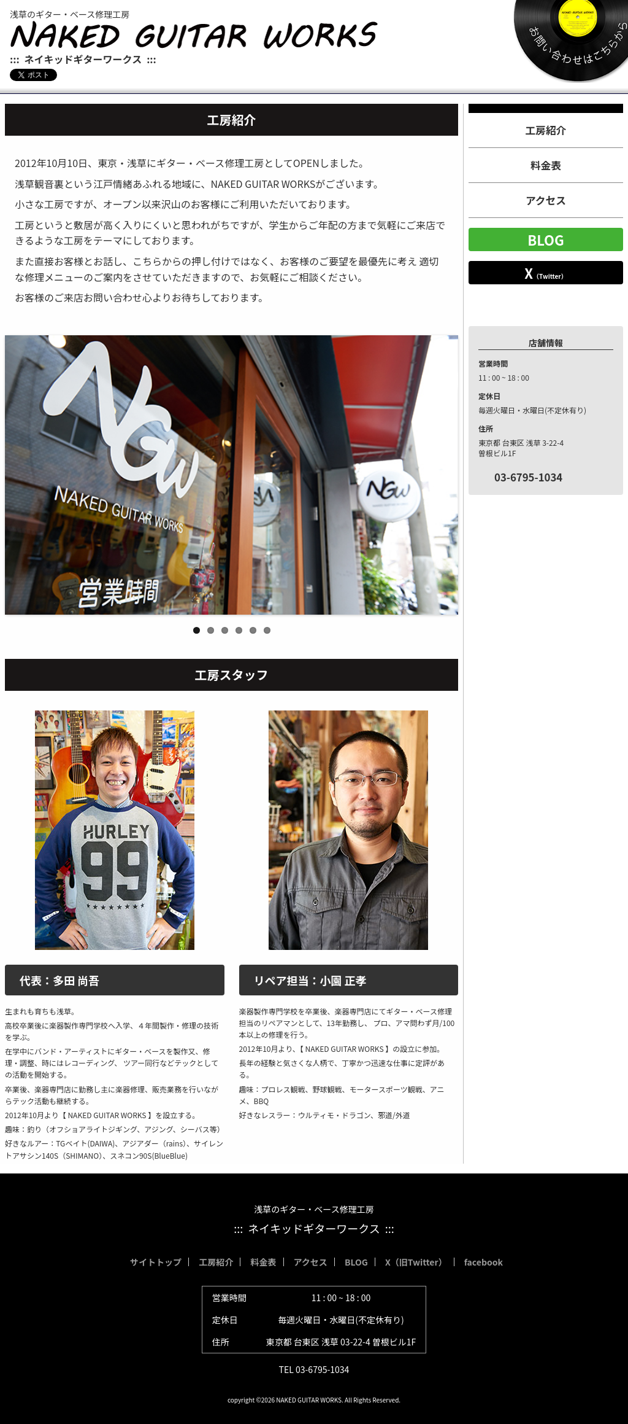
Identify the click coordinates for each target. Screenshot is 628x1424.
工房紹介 (546, 130)
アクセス (546, 200)
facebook (483, 1262)
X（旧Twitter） (416, 1262)
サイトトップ (156, 1262)
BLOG (545, 239)
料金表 (545, 165)
